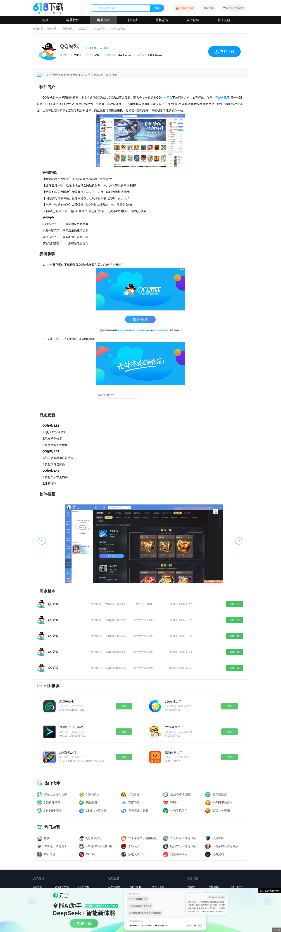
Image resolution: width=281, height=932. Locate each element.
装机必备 (162, 20)
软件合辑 (192, 20)
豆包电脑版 (114, 886)
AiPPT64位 (136, 886)
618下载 (51, 28)
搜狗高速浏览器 (138, 810)
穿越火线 (221, 97)
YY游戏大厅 (172, 727)
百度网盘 (134, 802)
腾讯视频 (209, 8)
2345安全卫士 (53, 810)
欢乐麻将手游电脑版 (183, 838)
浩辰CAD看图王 (180, 794)
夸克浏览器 (158, 886)
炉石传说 (49, 854)
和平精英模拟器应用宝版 (101, 846)
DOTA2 (90, 854)
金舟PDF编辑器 (222, 802)
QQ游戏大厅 (94, 838)
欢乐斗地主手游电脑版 (142, 838)
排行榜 (133, 20)
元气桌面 (134, 794)
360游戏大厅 (173, 701)
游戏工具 (84, 28)
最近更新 (223, 20)
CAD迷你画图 (221, 810)
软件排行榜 (237, 886)
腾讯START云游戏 (71, 727)
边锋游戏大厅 (68, 752)
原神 (47, 838)
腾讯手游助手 (178, 854)
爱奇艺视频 (219, 794)
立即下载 (224, 53)
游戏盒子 (54, 224)
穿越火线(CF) (136, 854)
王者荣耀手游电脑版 (225, 846)
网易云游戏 (66, 701)
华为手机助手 (178, 810)
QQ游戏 (53, 604)
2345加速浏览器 (96, 810)
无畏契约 (218, 854)
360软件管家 (187, 8)
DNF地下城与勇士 (55, 846)
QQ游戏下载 (118, 28)
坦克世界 (218, 838)
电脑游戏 (103, 20)
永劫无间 (134, 846)
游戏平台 (100, 28)
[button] (238, 541)
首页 (45, 20)
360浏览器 (92, 794)
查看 (124, 706)
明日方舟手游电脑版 (183, 846)
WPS (173, 802)
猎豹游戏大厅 (173, 752)
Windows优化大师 (233, 8)
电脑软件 (72, 20)
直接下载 (235, 604)
